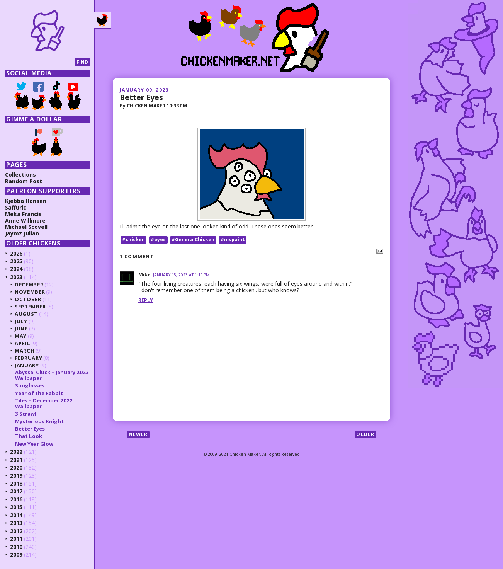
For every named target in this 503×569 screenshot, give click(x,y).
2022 (16, 452)
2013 (16, 523)
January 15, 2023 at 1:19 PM (181, 275)
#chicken (133, 239)
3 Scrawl (25, 413)
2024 (16, 269)
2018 (16, 483)
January (27, 365)
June (21, 328)
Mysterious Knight (39, 421)
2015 (16, 507)
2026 (16, 253)
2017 (16, 491)
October (28, 299)
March (24, 350)
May (21, 336)
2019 (16, 476)
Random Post (23, 181)
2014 (16, 515)
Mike (144, 274)
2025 (16, 261)
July (21, 321)
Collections (20, 174)
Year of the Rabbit (39, 393)
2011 (16, 539)
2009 (16, 554)
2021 (16, 460)
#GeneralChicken (193, 239)
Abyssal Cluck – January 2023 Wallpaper (52, 375)
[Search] (40, 62)
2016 (16, 499)
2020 (16, 467)
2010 (16, 547)
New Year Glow (34, 443)
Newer (138, 434)
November (30, 292)
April (22, 343)
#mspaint (233, 239)
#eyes (158, 239)
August (26, 314)
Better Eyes (141, 97)
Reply (145, 300)
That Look (28, 436)
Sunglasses (29, 385)
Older (365, 434)
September (30, 306)
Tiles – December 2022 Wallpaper (44, 403)
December (29, 284)
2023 (16, 277)
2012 (16, 531)
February (28, 358)
